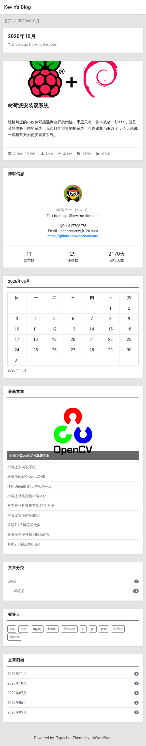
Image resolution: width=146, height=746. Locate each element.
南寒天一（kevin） (73, 209)
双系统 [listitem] (117, 629)
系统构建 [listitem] (69, 629)
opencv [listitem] (15, 637)
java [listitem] (104, 629)
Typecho (63, 738)
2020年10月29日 (24, 154)
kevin (49, 154)
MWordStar (101, 738)
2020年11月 (16, 370)
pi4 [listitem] (12, 629)
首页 (8, 21)
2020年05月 (17, 712)
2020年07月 (17, 693)
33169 (67, 154)
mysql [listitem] (37, 629)
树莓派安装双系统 (28, 106)
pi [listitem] (83, 629)
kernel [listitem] (52, 629)
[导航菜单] (138, 7)
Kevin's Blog (17, 7)
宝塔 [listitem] (24, 629)
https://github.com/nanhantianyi (72, 236)
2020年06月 (17, 703)
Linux (11, 581)
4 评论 (86, 154)
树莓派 (105, 154)
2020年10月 (29, 21)
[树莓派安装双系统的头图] (73, 79)
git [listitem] (93, 629)
